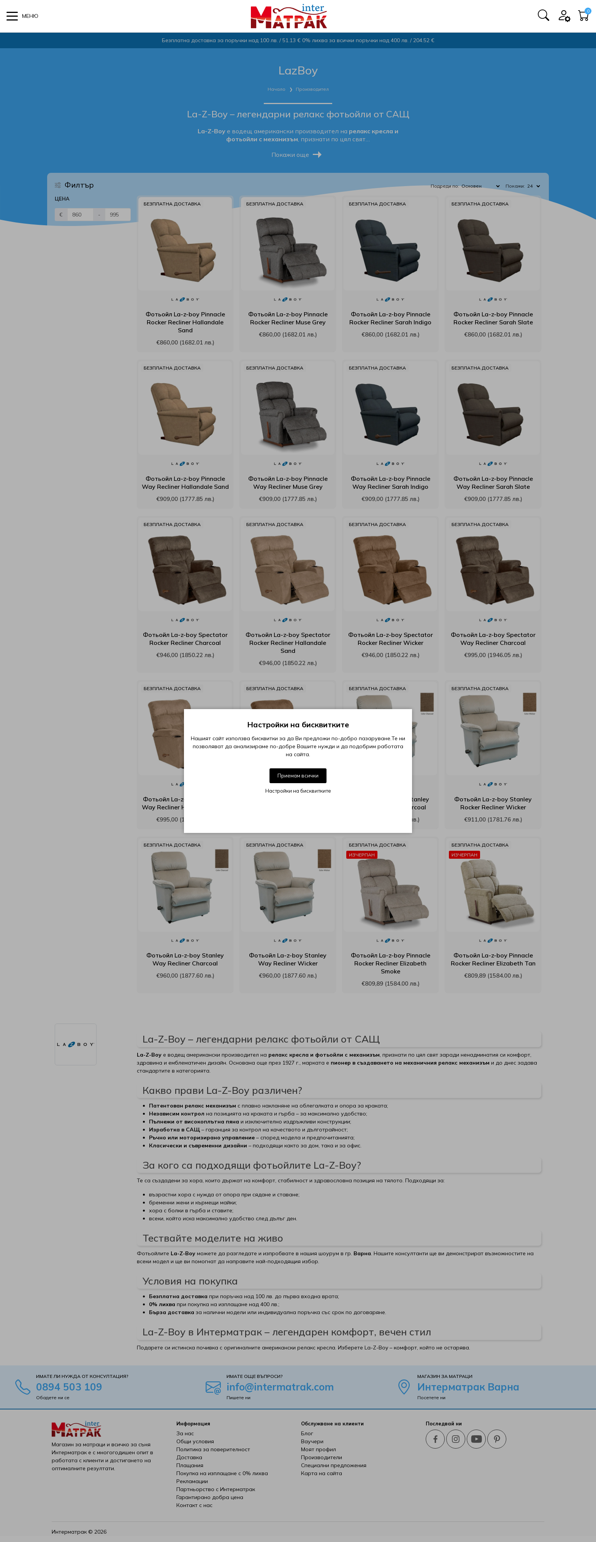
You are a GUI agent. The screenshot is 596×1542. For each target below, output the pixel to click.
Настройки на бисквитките (298, 791)
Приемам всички (298, 776)
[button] (22, 16)
